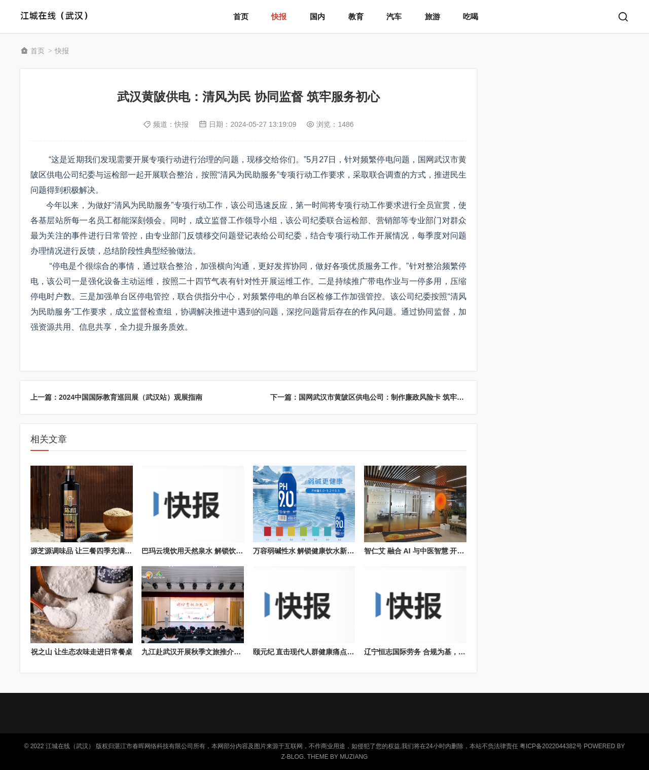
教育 (356, 16)
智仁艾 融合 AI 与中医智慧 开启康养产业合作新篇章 (446, 551)
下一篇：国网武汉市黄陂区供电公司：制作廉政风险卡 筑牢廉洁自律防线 (384, 397)
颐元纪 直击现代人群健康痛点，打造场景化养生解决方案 (342, 652)
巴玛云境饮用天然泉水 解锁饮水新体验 (202, 551)
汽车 (394, 16)
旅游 (432, 16)
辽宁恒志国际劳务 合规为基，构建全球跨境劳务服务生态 (454, 652)
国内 (317, 16)
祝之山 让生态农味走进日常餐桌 (81, 652)
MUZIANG (354, 756)
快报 (278, 16)
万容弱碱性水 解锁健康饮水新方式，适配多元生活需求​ (339, 551)
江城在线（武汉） (56, 16)
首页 (240, 16)
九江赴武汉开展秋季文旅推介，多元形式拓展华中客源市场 (233, 652)
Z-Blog (292, 756)
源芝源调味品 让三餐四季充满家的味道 (91, 551)
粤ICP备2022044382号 (551, 746)
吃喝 (470, 16)
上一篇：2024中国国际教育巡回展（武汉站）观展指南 (116, 397)
